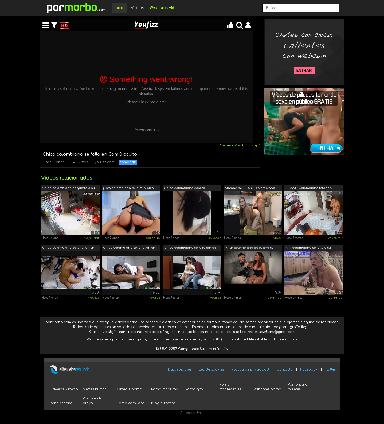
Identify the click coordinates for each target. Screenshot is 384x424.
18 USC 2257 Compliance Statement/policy (192, 349)
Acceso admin (192, 413)
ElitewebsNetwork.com (265, 339)
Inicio (119, 8)
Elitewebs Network (64, 389)
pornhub (153, 238)
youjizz (93, 297)
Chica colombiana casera (184, 188)
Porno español (61, 403)
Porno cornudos (130, 403)
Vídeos (137, 8)
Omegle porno (129, 389)
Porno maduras (164, 389)
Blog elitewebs (163, 403)
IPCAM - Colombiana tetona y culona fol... (309, 188)
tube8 (277, 238)
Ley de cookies (211, 369)
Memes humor (94, 389)
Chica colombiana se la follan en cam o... (68, 248)
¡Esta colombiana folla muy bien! (129, 188)
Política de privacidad (250, 369)
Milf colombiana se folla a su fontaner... (308, 248)
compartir (128, 162)
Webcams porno (267, 389)
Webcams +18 (162, 8)
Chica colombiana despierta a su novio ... (68, 188)
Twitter (330, 369)
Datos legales (179, 369)
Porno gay (194, 389)
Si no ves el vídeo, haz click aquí (240, 145)
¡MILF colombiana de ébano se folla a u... (249, 248)
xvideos (215, 238)
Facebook (309, 369)
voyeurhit (91, 238)
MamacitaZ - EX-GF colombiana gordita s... (250, 188)
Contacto (285, 369)
